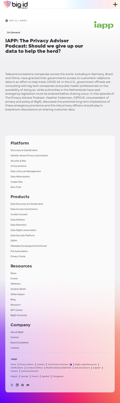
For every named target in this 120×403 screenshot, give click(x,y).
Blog (13, 299)
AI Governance (18, 166)
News (13, 273)
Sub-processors (82, 368)
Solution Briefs (18, 289)
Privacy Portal (18, 256)
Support (97, 368)
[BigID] (16, 4)
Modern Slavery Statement (58, 368)
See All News (16, 20)
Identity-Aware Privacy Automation (29, 155)
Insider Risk (17, 182)
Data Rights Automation (23, 230)
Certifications (17, 368)
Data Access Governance (24, 209)
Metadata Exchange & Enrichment (29, 246)
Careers (15, 337)
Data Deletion (18, 219)
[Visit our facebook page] (22, 385)
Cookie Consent (19, 214)
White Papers (18, 294)
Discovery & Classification (24, 150)
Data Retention (18, 225)
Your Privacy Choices (58, 364)
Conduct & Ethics (34, 368)
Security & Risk (18, 161)
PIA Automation (19, 251)
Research (16, 305)
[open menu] (115, 4)
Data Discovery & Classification (27, 204)
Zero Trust (16, 187)
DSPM (14, 240)
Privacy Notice (26, 364)
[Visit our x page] (12, 385)
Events (14, 278)
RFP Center (17, 310)
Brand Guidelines (20, 342)
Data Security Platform (23, 235)
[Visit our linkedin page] (17, 385)
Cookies (41, 364)
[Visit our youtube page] (27, 385)
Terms (13, 364)
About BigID (17, 332)
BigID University (19, 315)
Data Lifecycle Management (26, 171)
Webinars (16, 283)
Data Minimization (20, 176)
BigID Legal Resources (86, 364)
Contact (15, 348)
